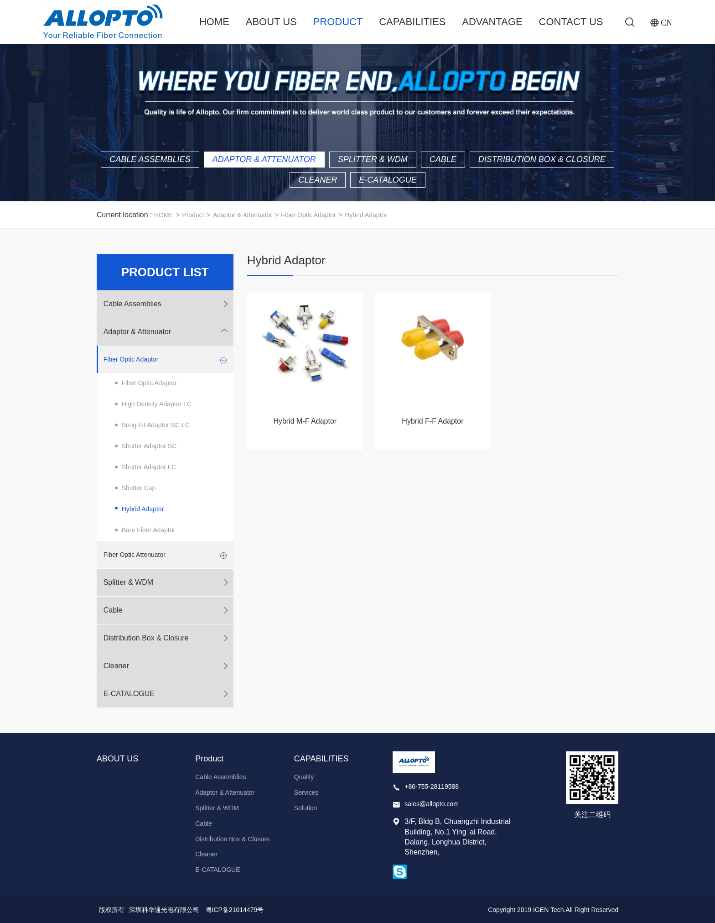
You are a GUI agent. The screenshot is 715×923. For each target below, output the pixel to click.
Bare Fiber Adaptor (149, 530)
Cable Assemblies (149, 159)
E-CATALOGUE (387, 179)
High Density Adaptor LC (157, 404)
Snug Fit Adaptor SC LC (156, 425)
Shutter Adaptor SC (149, 446)
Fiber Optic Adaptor (308, 215)
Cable (443, 159)
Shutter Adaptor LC (149, 467)
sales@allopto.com (431, 804)
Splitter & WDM (373, 159)
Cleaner (317, 179)
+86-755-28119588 (431, 786)
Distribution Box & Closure (542, 159)
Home (214, 21)
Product (338, 21)
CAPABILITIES (412, 21)
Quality (304, 777)
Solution (305, 808)
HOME (163, 215)
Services (306, 792)
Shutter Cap (139, 488)
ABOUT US (271, 21)
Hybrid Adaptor (366, 215)
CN (666, 22)
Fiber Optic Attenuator (135, 554)
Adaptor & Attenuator (264, 159)
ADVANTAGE (492, 21)
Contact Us (571, 21)
